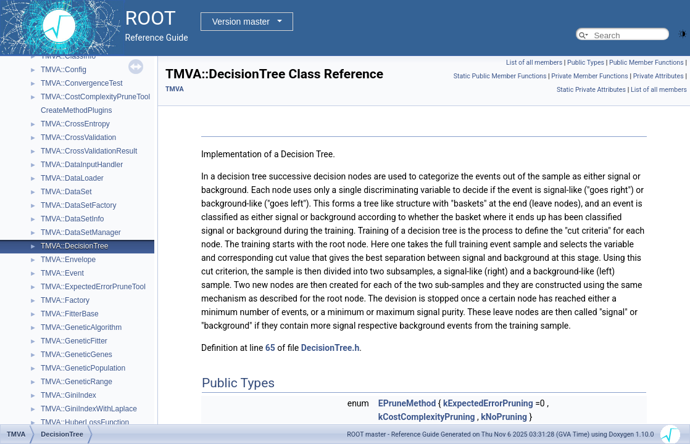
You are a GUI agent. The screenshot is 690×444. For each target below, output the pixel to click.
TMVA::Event (62, 273)
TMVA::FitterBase (70, 314)
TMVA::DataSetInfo (72, 219)
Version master (241, 22)
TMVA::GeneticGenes (76, 354)
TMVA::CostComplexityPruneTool (95, 96)
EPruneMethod (407, 403)
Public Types (585, 63)
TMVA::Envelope (68, 259)
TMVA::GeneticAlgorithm (81, 327)
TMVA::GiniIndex (68, 395)
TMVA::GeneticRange (76, 381)
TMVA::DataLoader (72, 178)
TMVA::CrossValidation (78, 137)
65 (270, 348)
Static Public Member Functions (500, 76)
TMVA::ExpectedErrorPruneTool (93, 286)
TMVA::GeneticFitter (74, 341)
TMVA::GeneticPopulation (83, 368)
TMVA (174, 89)
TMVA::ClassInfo (68, 56)
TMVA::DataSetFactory (78, 205)
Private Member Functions (589, 76)
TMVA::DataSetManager (81, 232)
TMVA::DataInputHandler (82, 164)
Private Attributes (658, 76)
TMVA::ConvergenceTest (82, 83)
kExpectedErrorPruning (488, 403)
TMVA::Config (63, 69)
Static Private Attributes (591, 90)
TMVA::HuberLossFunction (85, 422)
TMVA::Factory (65, 300)
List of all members (534, 63)
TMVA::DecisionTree (74, 246)
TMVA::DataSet (66, 191)
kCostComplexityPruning (426, 417)
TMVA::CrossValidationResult (89, 151)
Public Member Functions (646, 63)
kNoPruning (504, 417)
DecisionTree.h (330, 348)
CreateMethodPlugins (76, 110)
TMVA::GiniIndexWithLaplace (89, 409)
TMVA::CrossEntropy (75, 124)
